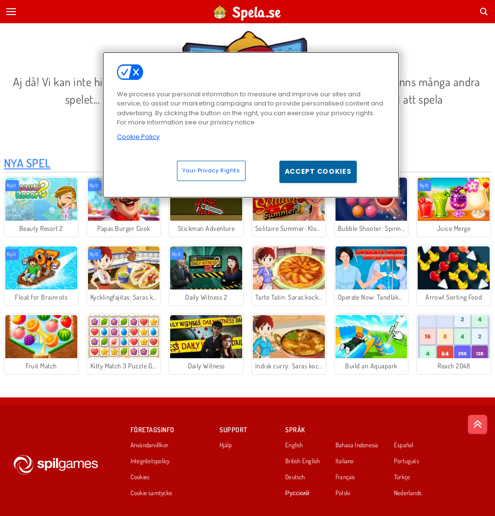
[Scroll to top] (477, 424)
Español (404, 445)
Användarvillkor (149, 445)
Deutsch (295, 477)
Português (406, 461)
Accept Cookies (318, 171)
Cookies (140, 477)
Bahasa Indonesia (357, 445)
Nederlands (408, 493)
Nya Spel (27, 162)
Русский (297, 493)
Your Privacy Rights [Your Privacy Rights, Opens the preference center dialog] (211, 170)
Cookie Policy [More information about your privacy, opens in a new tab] (138, 136)
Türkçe (402, 477)
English (294, 445)
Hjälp (225, 445)
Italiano (344, 461)
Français (345, 477)
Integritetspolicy (150, 461)
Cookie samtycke (151, 493)
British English (302, 461)
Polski (342, 493)
